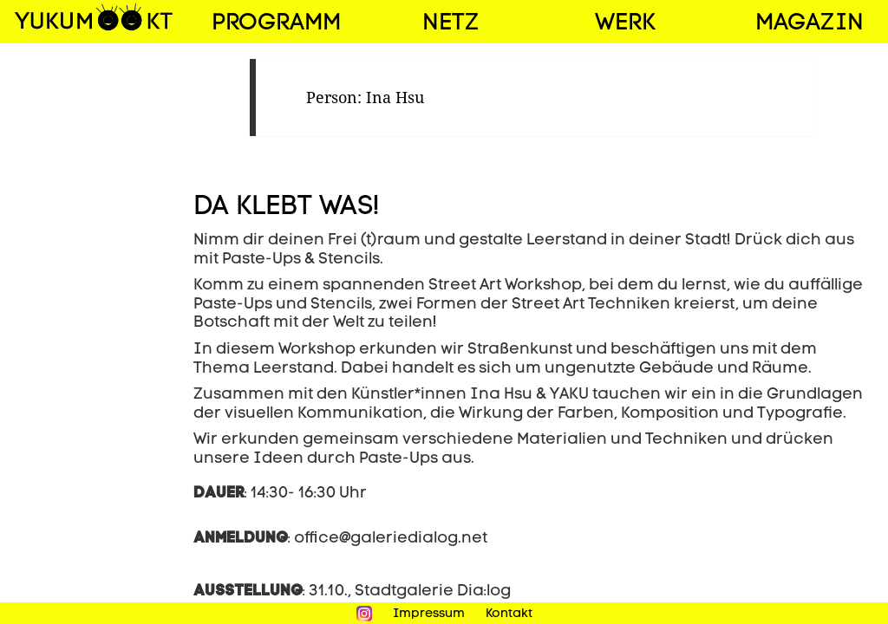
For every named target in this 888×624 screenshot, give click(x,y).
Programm (276, 24)
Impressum (429, 614)
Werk (625, 24)
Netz (450, 24)
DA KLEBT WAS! (286, 207)
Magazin (809, 24)
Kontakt (509, 614)
